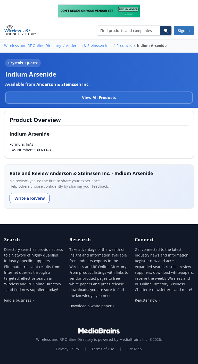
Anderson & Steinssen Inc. (88, 45)
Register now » (147, 300)
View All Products (99, 97)
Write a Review (29, 198)
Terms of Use (103, 348)
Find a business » (19, 300)
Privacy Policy (67, 348)
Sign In (184, 30)
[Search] (165, 30)
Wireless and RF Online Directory (32, 45)
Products (124, 45)
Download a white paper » (91, 305)
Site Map (134, 348)
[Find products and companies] (128, 30)
